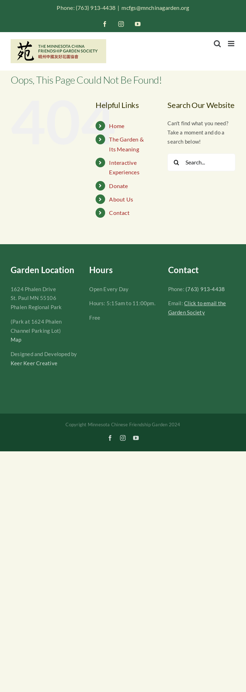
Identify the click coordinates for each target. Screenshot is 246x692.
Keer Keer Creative (34, 363)
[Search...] (201, 162)
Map (16, 339)
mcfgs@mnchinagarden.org (155, 7)
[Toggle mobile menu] (231, 43)
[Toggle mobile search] (217, 43)
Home (116, 125)
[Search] (176, 162)
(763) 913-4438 (205, 289)
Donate (118, 185)
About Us (121, 199)
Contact (119, 212)
